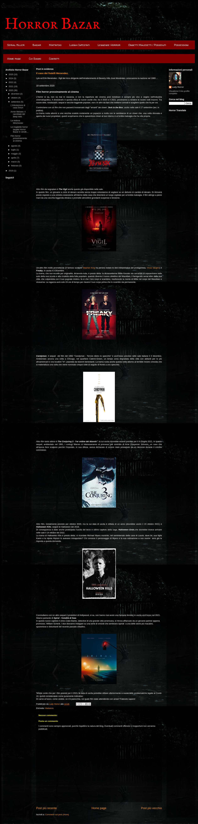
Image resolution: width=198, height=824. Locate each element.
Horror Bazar (52, 24)
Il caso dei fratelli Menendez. (52, 73)
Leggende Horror (109, 45)
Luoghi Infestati (79, 45)
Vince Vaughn (153, 268)
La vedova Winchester (17, 121)
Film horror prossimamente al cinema (19, 138)
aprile (14, 158)
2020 (11, 90)
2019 (11, 170)
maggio (14, 153)
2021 (11, 86)
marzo (14, 161)
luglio (13, 150)
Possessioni (181, 45)
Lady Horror (178, 87)
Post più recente (46, 808)
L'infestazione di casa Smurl (18, 106)
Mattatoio (55, 45)
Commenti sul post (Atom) (57, 814)
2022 (11, 82)
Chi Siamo (35, 58)
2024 (11, 78)
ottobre (14, 98)
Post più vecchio (151, 808)
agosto (14, 146)
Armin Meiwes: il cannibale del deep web (18, 114)
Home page (14, 58)
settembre (16, 102)
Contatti (54, 58)
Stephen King (89, 268)
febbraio (15, 165)
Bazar (37, 45)
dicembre (15, 94)
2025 (11, 74)
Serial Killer (16, 45)
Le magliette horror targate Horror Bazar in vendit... (19, 129)
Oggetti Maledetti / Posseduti (147, 45)
